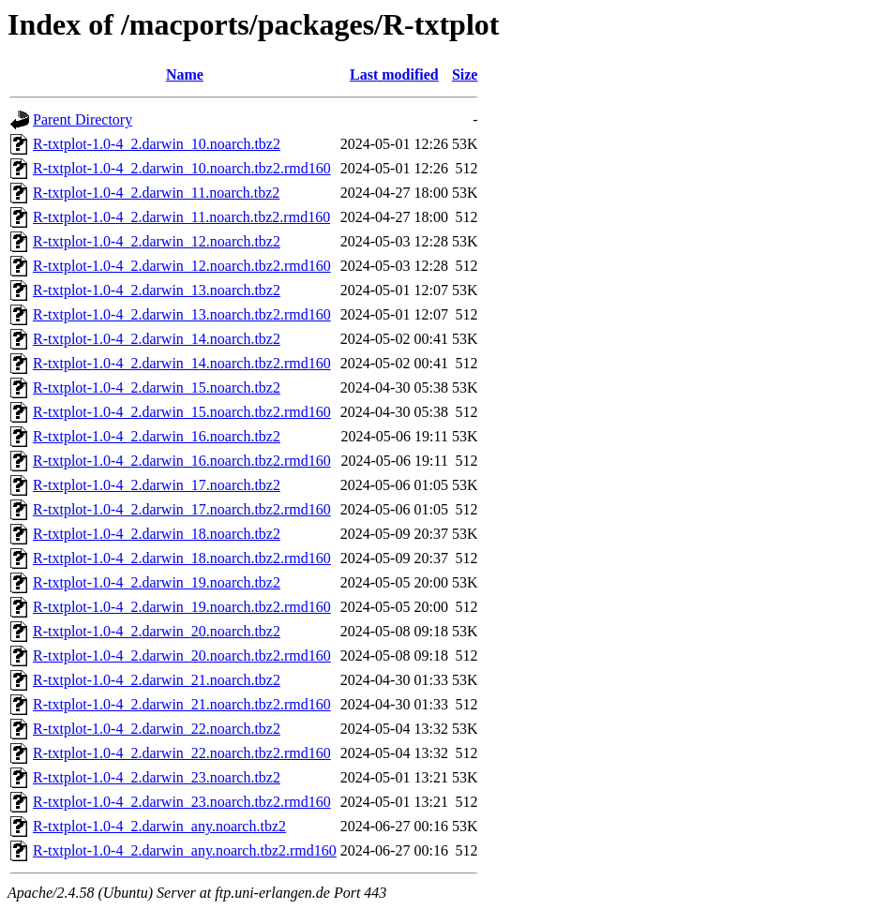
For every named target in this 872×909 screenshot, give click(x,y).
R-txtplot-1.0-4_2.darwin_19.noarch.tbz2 (156, 582)
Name (184, 74)
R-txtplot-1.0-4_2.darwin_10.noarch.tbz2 (156, 144)
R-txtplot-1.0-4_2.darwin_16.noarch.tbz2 (156, 436)
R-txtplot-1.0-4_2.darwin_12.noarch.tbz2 (156, 241)
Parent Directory (82, 119)
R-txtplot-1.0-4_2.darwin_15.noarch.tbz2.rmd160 (182, 412)
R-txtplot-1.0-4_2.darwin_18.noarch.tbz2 (156, 534)
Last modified (394, 74)
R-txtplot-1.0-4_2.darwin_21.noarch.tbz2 (156, 680)
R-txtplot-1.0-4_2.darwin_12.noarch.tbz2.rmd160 (182, 266)
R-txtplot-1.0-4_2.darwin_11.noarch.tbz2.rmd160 (181, 217)
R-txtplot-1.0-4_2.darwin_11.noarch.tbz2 (156, 193)
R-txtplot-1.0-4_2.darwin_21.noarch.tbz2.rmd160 (182, 704)
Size (465, 74)
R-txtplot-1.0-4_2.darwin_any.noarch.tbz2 (159, 826)
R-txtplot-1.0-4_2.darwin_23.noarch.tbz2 (156, 777)
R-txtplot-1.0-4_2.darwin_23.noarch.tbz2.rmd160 (182, 802)
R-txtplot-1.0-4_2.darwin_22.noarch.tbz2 (156, 729)
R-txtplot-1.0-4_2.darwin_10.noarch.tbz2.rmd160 (182, 168)
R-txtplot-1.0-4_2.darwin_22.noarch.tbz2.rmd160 (182, 753)
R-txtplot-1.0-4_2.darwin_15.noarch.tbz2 (156, 387)
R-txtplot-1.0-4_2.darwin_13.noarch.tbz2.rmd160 (182, 314)
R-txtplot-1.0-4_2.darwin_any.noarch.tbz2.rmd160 (185, 850)
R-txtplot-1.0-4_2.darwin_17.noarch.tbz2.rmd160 (182, 509)
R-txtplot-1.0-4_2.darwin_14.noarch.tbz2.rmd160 (182, 363)
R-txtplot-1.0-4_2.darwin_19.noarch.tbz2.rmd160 (182, 607)
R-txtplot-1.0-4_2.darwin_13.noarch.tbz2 (156, 290)
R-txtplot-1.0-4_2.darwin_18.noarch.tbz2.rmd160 (182, 558)
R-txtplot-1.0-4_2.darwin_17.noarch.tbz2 (156, 485)
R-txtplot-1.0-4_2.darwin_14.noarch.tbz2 (156, 339)
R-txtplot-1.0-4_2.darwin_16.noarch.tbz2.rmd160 (182, 461)
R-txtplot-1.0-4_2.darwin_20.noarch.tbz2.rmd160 (182, 655)
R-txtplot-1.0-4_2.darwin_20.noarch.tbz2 (156, 631)
